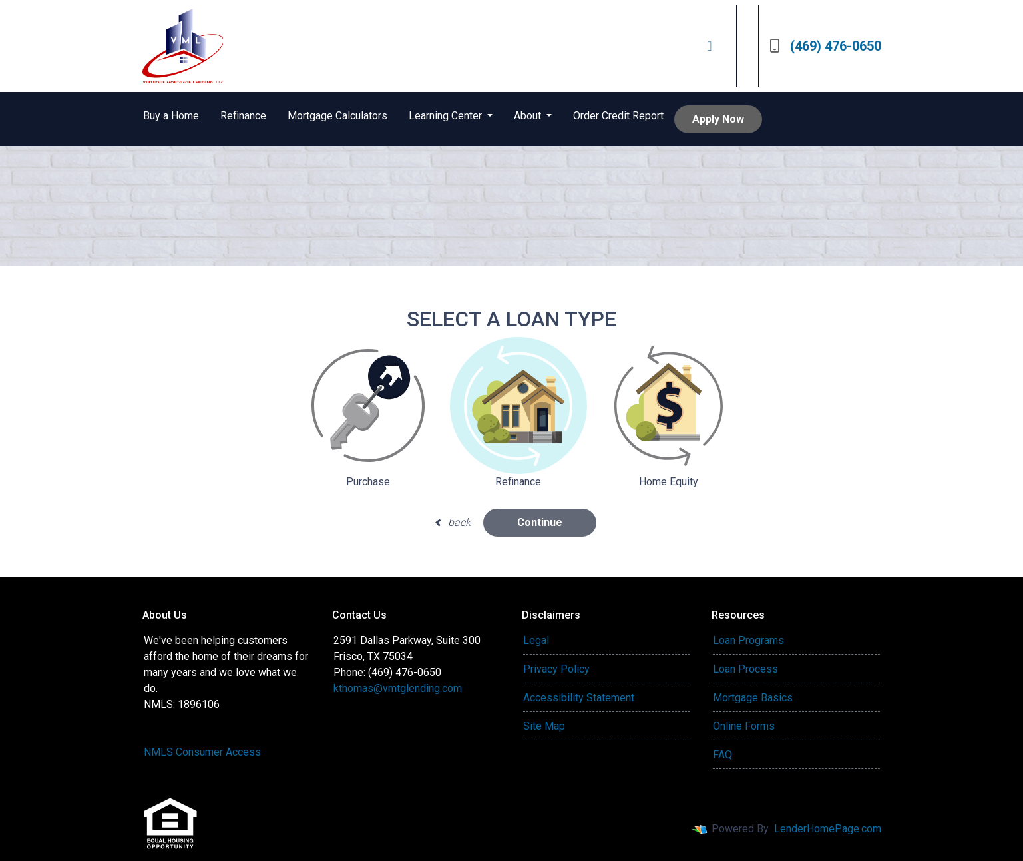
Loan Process (745, 669)
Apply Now (718, 119)
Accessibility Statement (578, 697)
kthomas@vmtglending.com (397, 688)
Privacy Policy (556, 669)
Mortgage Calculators (337, 115)
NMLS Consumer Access (202, 752)
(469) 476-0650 (825, 46)
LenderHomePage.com (827, 828)
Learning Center (447, 115)
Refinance (243, 115)
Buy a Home (171, 115)
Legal (536, 640)
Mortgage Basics (753, 697)
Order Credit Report (618, 115)
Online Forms (744, 726)
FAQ (722, 754)
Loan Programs (748, 640)
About (529, 115)
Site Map (544, 726)
